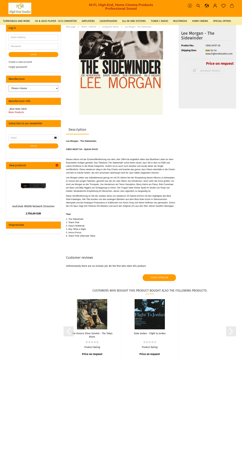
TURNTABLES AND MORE (16, 20)
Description (77, 130)
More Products (16, 112)
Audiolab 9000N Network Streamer (33, 206)
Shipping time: (188, 50)
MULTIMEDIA (180, 20)
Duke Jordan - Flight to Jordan (150, 333)
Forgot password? (18, 67)
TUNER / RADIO (159, 20)
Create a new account (20, 62)
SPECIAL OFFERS (222, 20)
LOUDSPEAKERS (108, 20)
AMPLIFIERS (88, 20)
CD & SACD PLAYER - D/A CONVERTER (56, 20)
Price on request (220, 63)
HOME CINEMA (200, 20)
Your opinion (159, 277)
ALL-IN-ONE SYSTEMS (134, 20)
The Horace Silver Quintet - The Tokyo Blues (92, 335)
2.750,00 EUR (33, 213)
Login (33, 54)
